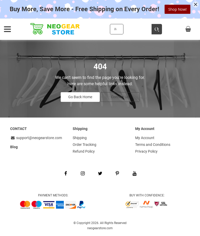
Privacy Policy (146, 151)
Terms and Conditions (152, 144)
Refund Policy (84, 151)
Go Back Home (80, 97)
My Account (144, 138)
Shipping (80, 138)
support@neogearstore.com (36, 138)
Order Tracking (84, 144)
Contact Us (120, 97)
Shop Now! (177, 9)
